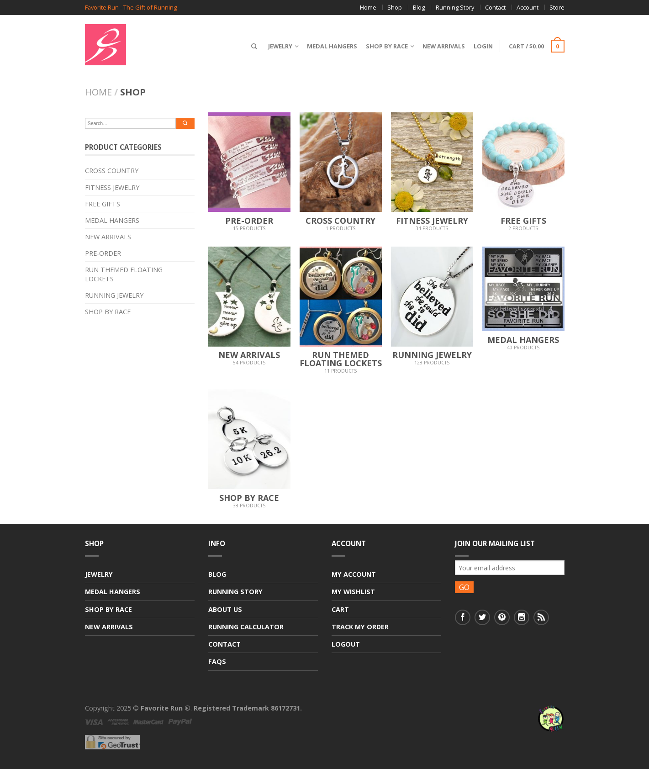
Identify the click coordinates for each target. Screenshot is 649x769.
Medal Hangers (331, 46)
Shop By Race (385, 46)
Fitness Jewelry (112, 187)
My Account (354, 574)
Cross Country (111, 170)
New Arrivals (442, 46)
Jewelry (279, 46)
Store (557, 7)
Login (481, 46)
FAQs (217, 661)
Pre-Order (103, 253)
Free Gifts (102, 204)
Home (368, 7)
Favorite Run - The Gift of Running (131, 8)
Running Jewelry (114, 295)
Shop (394, 7)
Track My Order (360, 626)
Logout (346, 644)
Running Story (455, 7)
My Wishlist (353, 591)
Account (527, 7)
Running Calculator (246, 626)
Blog (419, 7)
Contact (495, 7)
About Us (225, 609)
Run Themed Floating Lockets (124, 274)
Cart (340, 609)
